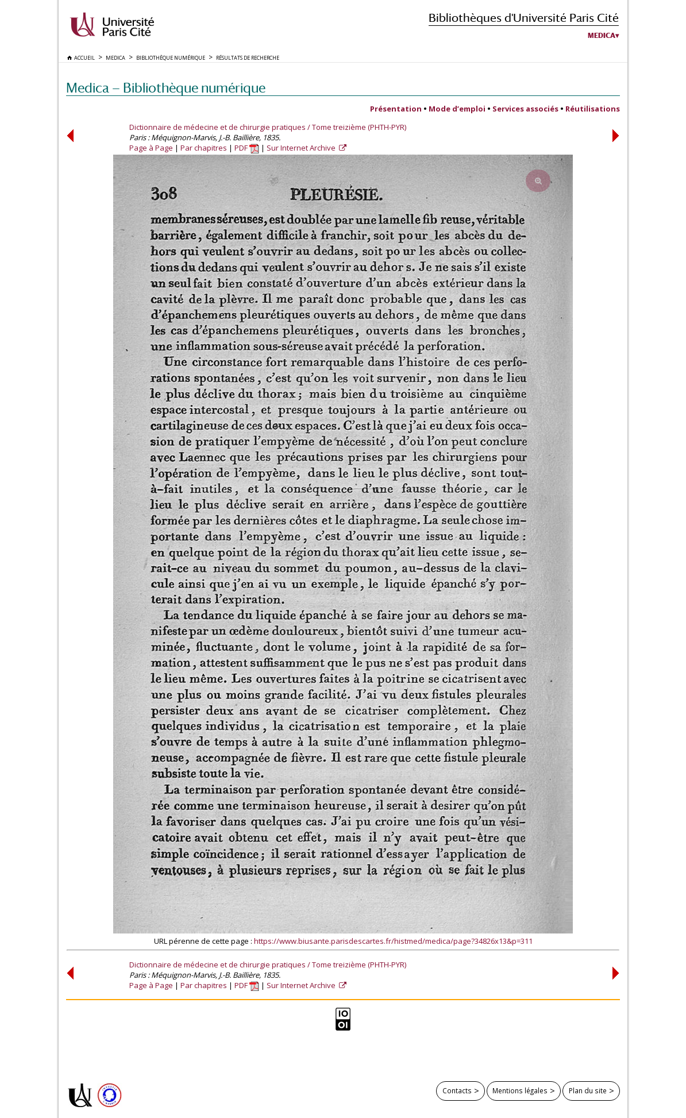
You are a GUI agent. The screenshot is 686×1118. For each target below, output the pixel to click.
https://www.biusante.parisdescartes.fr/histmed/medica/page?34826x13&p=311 (393, 941)
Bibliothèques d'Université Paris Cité (524, 17)
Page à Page (151, 148)
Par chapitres (203, 148)
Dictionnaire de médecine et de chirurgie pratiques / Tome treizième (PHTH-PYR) (267, 127)
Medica (601, 36)
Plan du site (588, 1090)
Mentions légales (520, 1090)
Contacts (457, 1090)
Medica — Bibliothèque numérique (165, 87)
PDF (246, 148)
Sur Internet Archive (302, 148)
